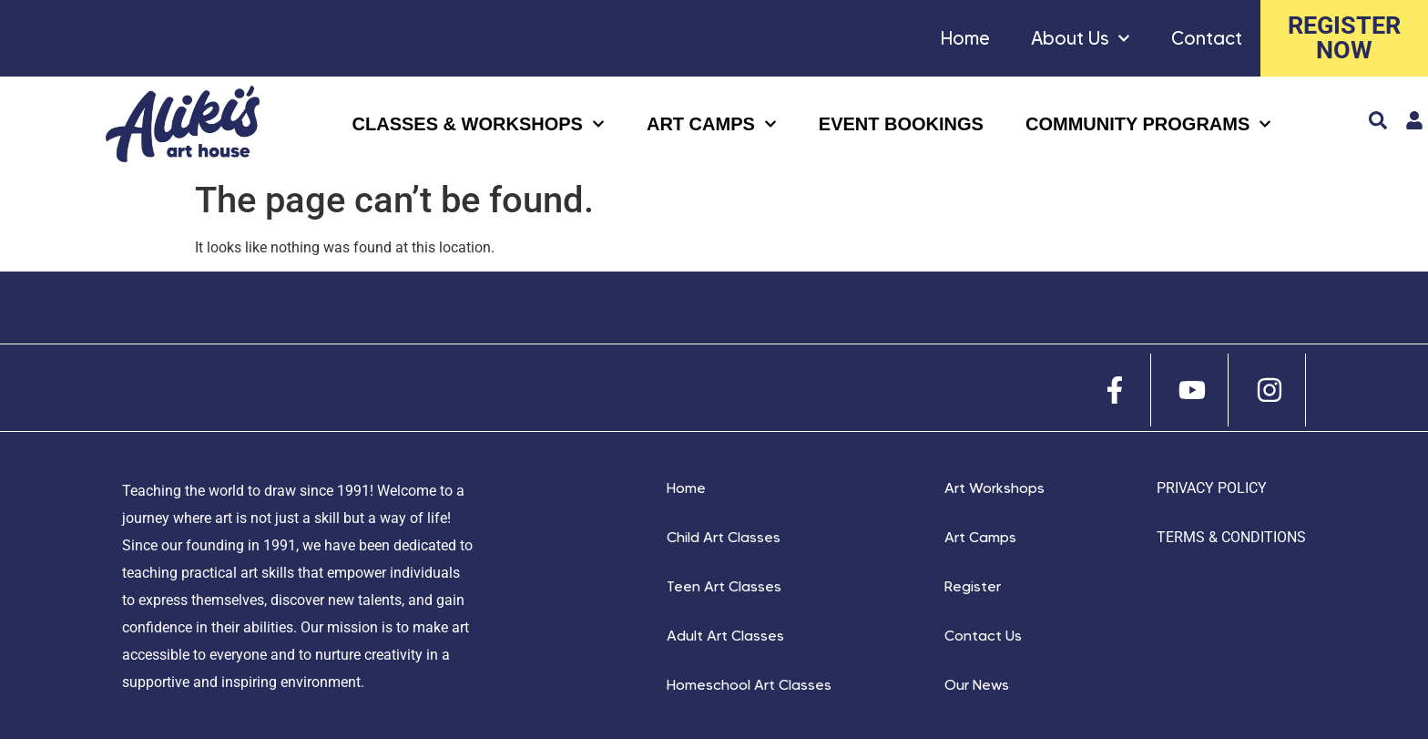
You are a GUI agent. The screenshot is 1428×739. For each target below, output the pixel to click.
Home (965, 38)
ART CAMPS (712, 124)
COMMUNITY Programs (1148, 124)
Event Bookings (901, 124)
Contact (1206, 38)
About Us (1080, 38)
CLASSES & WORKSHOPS (478, 124)
